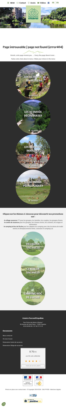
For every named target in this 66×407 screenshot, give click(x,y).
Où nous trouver (7, 339)
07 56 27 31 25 (38, 326)
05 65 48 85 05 (27, 326)
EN (57, 2)
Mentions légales (55, 389)
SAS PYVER (45, 389)
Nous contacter (7, 336)
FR (53, 2)
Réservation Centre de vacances (12, 342)
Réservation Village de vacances (13, 345)
